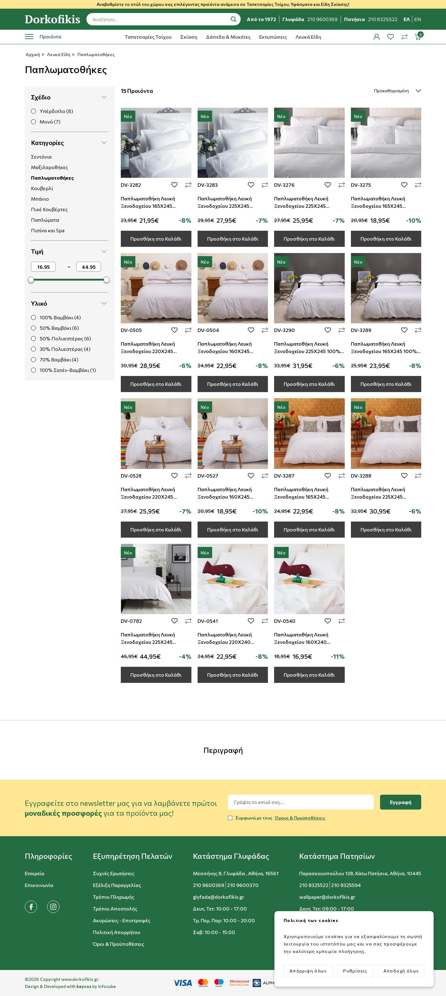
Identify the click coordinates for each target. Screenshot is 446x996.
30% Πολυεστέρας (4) (65, 349)
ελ (407, 19)
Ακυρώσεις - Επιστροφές (121, 920)
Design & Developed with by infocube (70, 986)
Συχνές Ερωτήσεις (113, 873)
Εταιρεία (34, 873)
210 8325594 (346, 885)
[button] (69, 97)
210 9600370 (243, 885)
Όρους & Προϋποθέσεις (299, 817)
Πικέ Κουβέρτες (49, 209)
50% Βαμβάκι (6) (59, 328)
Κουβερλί (42, 188)
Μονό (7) (50, 121)
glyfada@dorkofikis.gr (218, 897)
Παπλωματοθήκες (96, 54)
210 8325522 (313, 885)
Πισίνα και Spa (47, 230)
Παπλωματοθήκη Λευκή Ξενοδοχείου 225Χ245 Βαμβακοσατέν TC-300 (148, 641)
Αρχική (32, 54)
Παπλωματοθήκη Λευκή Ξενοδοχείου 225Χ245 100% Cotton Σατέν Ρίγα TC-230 (307, 351)
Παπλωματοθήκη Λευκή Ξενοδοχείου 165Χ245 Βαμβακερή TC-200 (301, 496)
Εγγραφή (400, 802)
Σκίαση (188, 37)
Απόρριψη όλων (308, 970)
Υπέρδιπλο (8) (56, 111)
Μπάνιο (40, 199)
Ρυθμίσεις (355, 970)
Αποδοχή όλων (401, 970)
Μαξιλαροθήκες (49, 167)
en (417, 19)
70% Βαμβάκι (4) (59, 359)
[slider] (31, 280)
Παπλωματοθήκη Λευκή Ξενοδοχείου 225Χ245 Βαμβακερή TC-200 (378, 496)
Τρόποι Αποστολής (115, 908)
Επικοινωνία (39, 885)
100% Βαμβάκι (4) (60, 317)
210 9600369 (208, 885)
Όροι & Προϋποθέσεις (118, 944)
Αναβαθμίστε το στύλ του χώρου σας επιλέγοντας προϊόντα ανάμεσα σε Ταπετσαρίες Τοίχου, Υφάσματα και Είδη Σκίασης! (223, 4)
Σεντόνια (41, 156)
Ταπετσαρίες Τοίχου (148, 37)
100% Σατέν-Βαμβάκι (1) (68, 370)
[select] (392, 91)
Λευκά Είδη (308, 37)
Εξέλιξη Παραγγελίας (117, 885)
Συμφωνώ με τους (280, 817)
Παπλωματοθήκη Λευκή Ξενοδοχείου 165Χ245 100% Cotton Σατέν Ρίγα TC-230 (384, 351)
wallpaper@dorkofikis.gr (327, 897)
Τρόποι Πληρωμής (113, 897)
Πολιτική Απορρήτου (116, 932)
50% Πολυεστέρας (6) (65, 338)
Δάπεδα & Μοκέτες (228, 37)
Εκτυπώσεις (273, 37)
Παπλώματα (45, 220)
